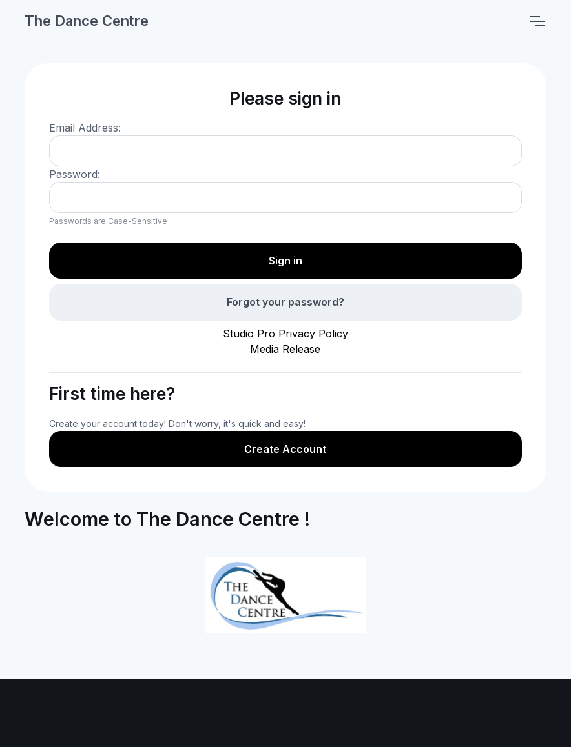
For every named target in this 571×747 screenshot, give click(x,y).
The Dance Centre (87, 20)
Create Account (285, 449)
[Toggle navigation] (536, 21)
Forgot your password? (285, 301)
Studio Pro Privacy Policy (285, 333)
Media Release (285, 349)
